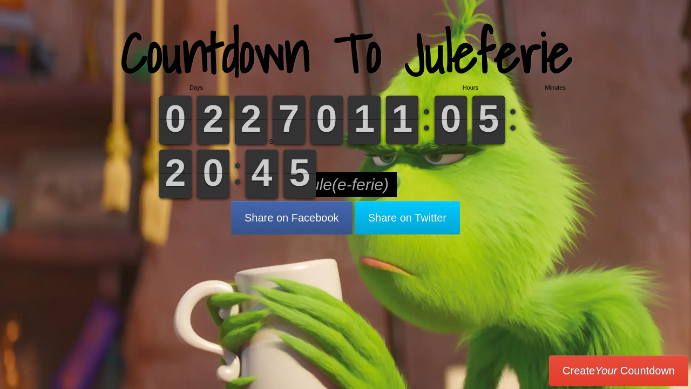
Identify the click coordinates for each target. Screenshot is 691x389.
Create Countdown (619, 371)
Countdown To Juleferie (345, 54)
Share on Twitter (407, 218)
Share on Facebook (292, 218)
